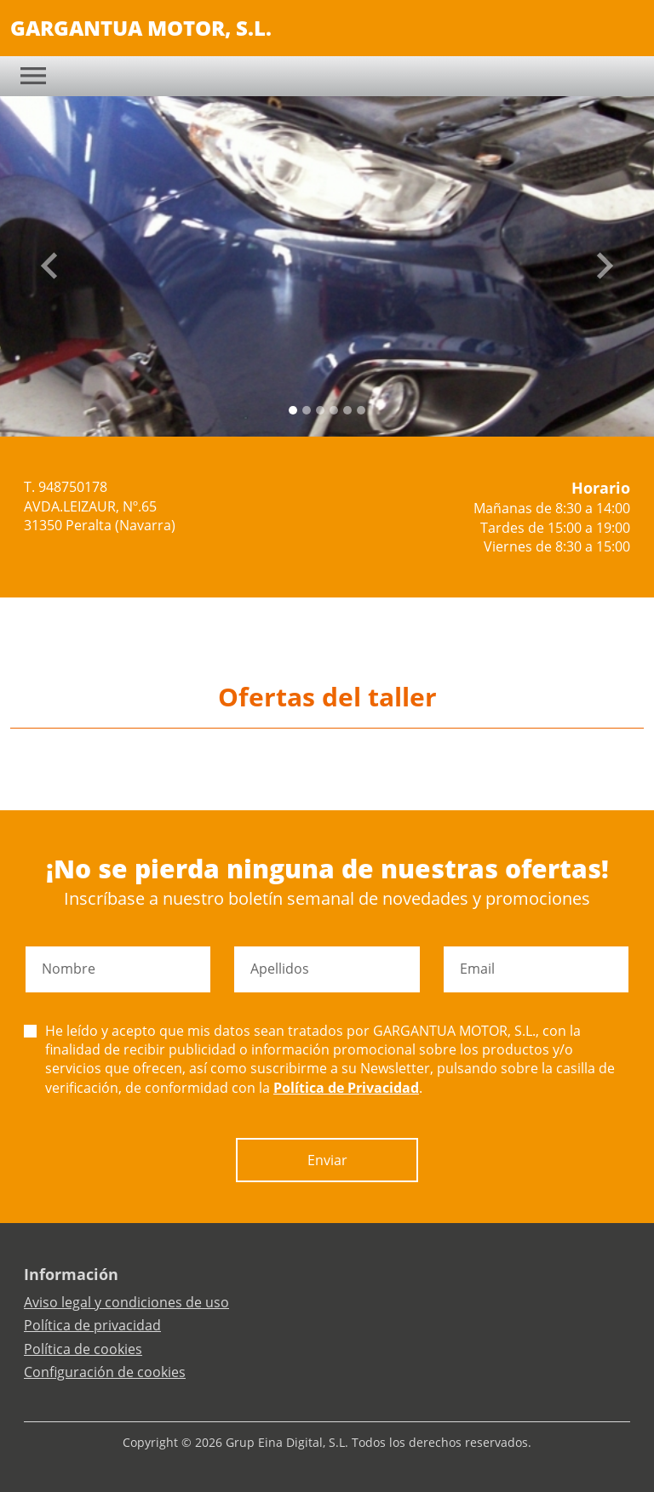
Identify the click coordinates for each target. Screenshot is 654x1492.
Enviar (327, 1160)
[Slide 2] (320, 410)
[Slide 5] (361, 410)
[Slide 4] (347, 410)
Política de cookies (83, 1349)
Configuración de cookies (105, 1372)
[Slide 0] (293, 410)
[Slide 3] (334, 410)
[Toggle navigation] (33, 76)
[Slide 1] (306, 410)
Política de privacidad (92, 1325)
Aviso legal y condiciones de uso (126, 1302)
